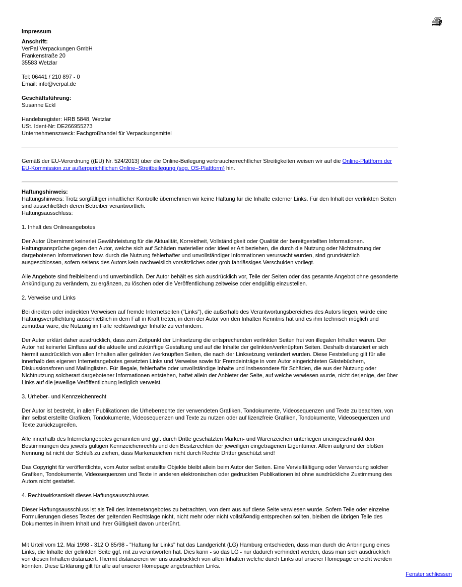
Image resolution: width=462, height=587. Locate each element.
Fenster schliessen (429, 574)
